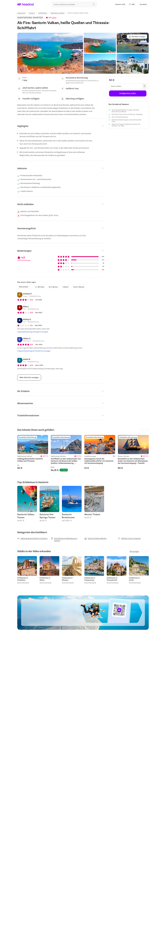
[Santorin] (32, 13)
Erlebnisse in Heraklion (22, 579)
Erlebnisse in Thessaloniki (112, 579)
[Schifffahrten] (42, 13)
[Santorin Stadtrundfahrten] (95, 538)
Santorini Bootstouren (68, 516)
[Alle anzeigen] (134, 551)
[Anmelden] (143, 4)
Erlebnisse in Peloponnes (89, 579)
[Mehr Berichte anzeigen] (29, 378)
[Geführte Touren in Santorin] (129, 538)
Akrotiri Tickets (92, 514)
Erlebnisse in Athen (45, 579)
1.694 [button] (54, 17)
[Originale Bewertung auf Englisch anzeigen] (32, 332)
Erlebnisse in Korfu (134, 579)
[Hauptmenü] (21, 13)
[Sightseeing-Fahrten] (58, 13)
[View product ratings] (51, 17)
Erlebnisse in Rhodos (67, 579)
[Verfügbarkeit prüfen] (127, 93)
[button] (132, 4)
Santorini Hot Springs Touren (47, 516)
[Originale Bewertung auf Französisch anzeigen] (34, 351)
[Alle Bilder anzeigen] (137, 36)
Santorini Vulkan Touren (26, 516)
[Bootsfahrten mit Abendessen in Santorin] (66, 539)
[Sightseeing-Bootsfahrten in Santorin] (32, 538)
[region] (83, 453)
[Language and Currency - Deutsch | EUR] (120, 4)
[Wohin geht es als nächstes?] (74, 4)
